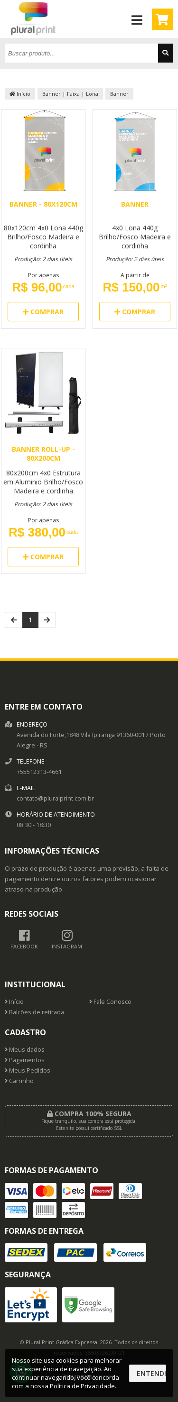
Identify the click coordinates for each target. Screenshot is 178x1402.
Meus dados (25, 1050)
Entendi (151, 1373)
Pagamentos (25, 1060)
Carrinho (19, 1081)
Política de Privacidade (82, 1386)
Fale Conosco (110, 1002)
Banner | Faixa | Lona (70, 93)
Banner (119, 93)
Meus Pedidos (27, 1070)
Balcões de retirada (34, 1012)
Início (19, 93)
